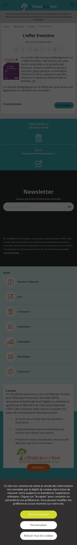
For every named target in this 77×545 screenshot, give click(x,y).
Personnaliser (38, 525)
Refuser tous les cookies (38, 535)
